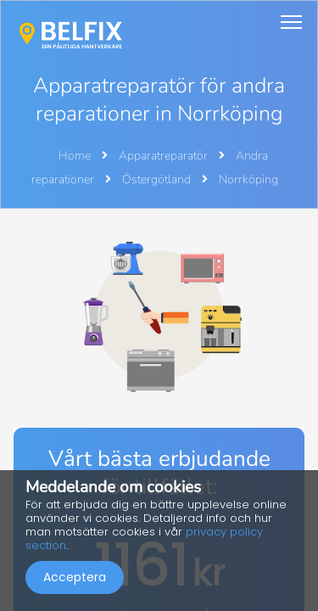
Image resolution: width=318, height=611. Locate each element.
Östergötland (157, 179)
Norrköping (248, 179)
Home (75, 156)
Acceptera (74, 577)
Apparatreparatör (164, 156)
